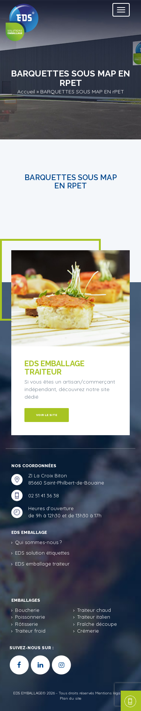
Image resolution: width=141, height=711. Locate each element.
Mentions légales (110, 693)
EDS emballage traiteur (42, 564)
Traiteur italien (93, 617)
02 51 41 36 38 (43, 495)
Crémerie (88, 631)
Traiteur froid (30, 631)
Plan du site (70, 698)
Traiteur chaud (94, 610)
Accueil (26, 91)
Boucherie (27, 610)
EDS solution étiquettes (42, 553)
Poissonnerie (30, 617)
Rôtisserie (26, 624)
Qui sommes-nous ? (38, 542)
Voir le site (46, 415)
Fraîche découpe (97, 624)
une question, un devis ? (129, 700)
